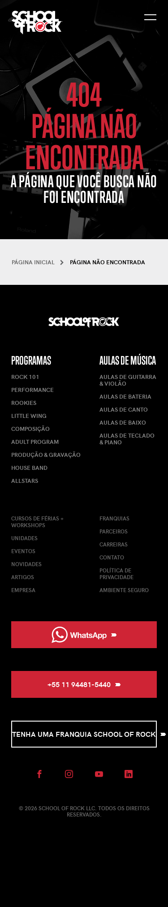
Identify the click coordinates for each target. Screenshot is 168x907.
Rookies (23, 403)
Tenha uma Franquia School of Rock (84, 734)
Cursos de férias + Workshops (37, 522)
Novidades (26, 563)
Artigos (22, 576)
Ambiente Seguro (124, 589)
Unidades (24, 538)
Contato (111, 557)
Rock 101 (25, 377)
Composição (30, 429)
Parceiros (113, 531)
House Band (29, 468)
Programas (31, 360)
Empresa (23, 589)
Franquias (114, 518)
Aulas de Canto (123, 409)
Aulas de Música (127, 360)
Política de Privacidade (116, 573)
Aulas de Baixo (122, 422)
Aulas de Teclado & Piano (127, 438)
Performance (32, 390)
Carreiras (113, 544)
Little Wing (29, 416)
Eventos (23, 551)
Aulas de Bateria (125, 396)
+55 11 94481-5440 (84, 684)
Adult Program (35, 442)
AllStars (24, 481)
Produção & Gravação (46, 455)
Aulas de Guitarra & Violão (127, 380)
